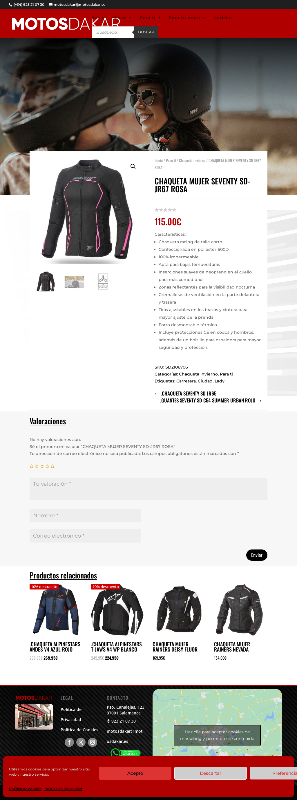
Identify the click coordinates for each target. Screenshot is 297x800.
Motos (119, 18)
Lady (219, 376)
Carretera (186, 376)
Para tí (147, 18)
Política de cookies (25, 789)
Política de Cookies (79, 729)
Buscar (146, 32)
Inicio (98, 18)
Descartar (210, 773)
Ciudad (205, 376)
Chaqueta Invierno (192, 156)
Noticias (223, 18)
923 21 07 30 (123, 721)
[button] (133, 162)
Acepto (135, 773)
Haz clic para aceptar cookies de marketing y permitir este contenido (217, 735)
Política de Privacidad (63, 789)
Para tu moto (184, 18)
